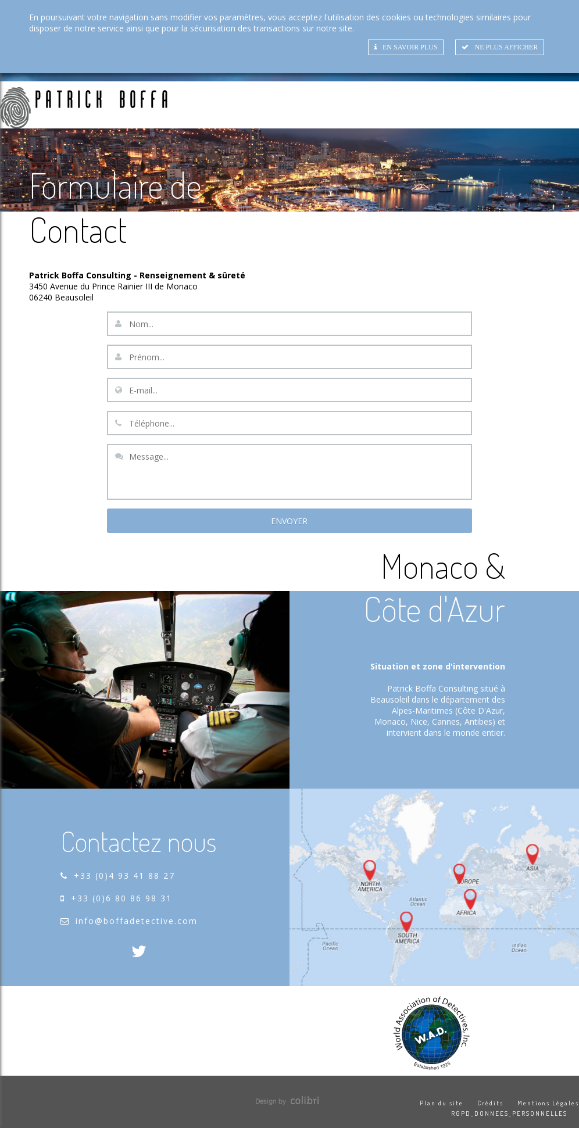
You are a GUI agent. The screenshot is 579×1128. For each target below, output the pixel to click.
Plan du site (441, 1103)
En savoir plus (405, 47)
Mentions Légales (548, 1103)
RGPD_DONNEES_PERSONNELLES (509, 1113)
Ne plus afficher (500, 47)
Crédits (490, 1103)
